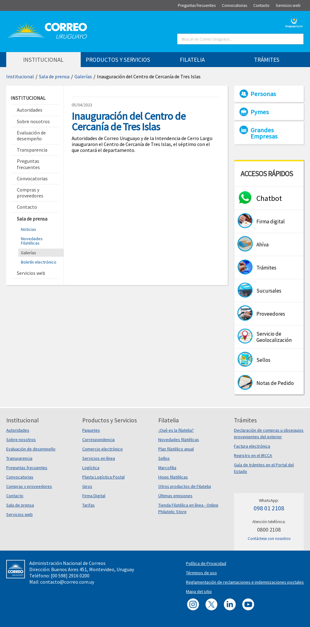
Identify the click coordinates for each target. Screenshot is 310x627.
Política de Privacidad (206, 563)
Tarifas (88, 505)
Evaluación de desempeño (30, 449)
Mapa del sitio (199, 591)
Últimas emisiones (175, 495)
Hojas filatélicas (173, 477)
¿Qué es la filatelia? (176, 430)
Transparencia (19, 458)
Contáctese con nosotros (269, 538)
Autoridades (17, 430)
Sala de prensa (54, 76)
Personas (263, 94)
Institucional (20, 76)
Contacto (14, 495)
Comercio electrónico (102, 449)
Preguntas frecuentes (26, 467)
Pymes (259, 112)
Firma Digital (93, 495)
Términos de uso (201, 573)
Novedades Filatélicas (32, 241)
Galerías (83, 76)
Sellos (164, 458)
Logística (90, 467)
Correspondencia (98, 439)
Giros (87, 486)
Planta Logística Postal (103, 477)
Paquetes (91, 430)
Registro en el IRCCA (253, 455)
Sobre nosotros (21, 439)
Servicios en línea (98, 458)
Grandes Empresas (264, 133)
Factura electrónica (252, 446)
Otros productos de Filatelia (184, 486)
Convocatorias (19, 477)
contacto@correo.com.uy (67, 582)
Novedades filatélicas (178, 439)
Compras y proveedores (29, 486)
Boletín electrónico (38, 262)
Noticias (28, 229)
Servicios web (19, 514)
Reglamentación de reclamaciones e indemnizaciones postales (245, 582)
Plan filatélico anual (176, 449)
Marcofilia (167, 467)
